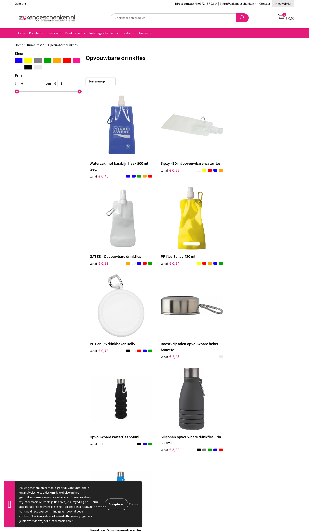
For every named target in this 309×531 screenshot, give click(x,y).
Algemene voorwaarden (245, 424)
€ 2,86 (99, 352)
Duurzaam (54, 33)
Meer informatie (98, 504)
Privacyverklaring (240, 436)
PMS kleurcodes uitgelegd (107, 448)
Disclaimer (236, 442)
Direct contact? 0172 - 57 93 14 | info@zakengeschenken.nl (216, 4)
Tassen (143, 33)
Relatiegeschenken (102, 33)
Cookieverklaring (240, 430)
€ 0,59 (238, 168)
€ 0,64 (99, 260)
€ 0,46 (99, 174)
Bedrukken (97, 442)
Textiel (127, 33)
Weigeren (133, 504)
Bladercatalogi (100, 424)
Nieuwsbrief (283, 4)
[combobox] (173, 17)
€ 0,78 (168, 260)
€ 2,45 (238, 266)
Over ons (21, 4)
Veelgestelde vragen (103, 460)
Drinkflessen (73, 33)
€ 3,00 (168, 358)
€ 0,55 (168, 168)
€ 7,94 (238, 358)
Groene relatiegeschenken (108, 436)
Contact (264, 4)
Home (21, 33)
